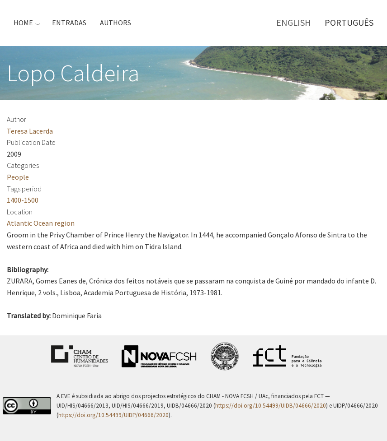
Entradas (69, 22)
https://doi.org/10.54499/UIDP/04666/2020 (113, 415)
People (18, 176)
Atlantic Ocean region (41, 222)
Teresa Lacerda (30, 130)
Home (23, 22)
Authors (115, 22)
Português (349, 22)
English (293, 22)
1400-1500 (22, 199)
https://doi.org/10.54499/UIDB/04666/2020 (270, 405)
